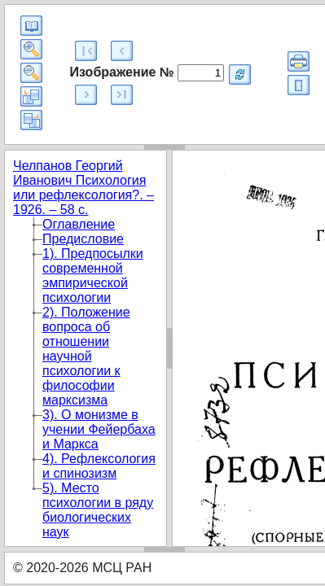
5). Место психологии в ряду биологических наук (97, 510)
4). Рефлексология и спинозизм (99, 466)
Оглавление (78, 224)
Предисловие (83, 239)
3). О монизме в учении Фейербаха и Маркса (99, 429)
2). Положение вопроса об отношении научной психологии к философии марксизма (86, 356)
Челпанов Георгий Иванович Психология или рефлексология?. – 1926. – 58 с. (83, 187)
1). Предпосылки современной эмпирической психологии (92, 275)
